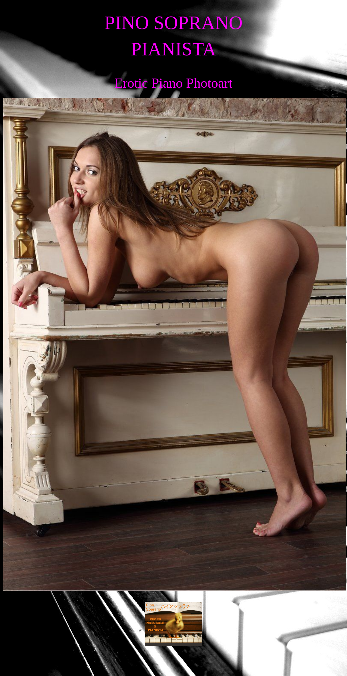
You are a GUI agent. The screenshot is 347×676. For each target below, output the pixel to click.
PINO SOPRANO (173, 22)
